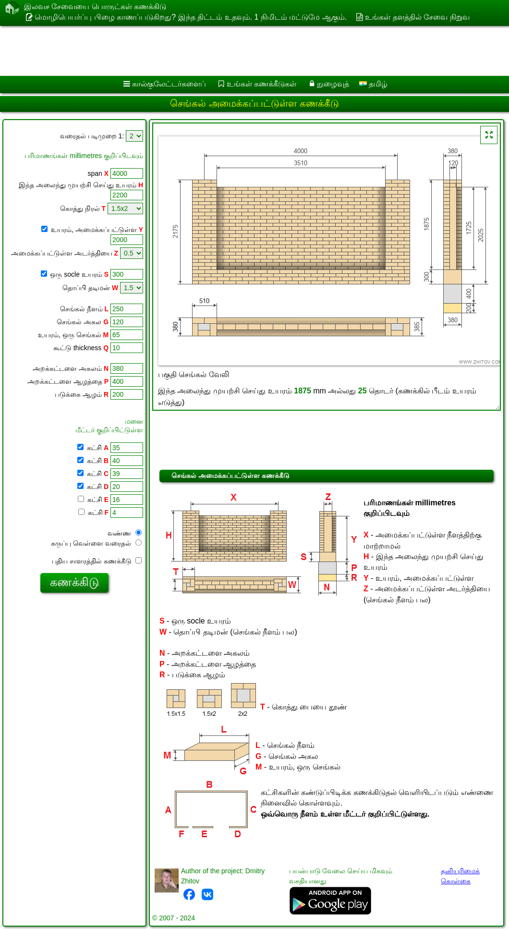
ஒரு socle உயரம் (79, 274)
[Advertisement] (245, 51)
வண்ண (125, 533)
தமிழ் (373, 84)
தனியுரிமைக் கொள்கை (460, 876)
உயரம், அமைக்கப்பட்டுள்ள (96, 229)
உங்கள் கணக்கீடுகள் (261, 84)
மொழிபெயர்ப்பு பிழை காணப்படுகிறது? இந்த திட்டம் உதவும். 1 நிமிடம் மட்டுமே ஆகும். (191, 17)
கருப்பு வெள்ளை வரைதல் (96, 543)
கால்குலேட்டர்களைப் (169, 84)
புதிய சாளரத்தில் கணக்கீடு (97, 561)
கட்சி (97, 448)
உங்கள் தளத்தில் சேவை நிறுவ (417, 17)
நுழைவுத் (333, 84)
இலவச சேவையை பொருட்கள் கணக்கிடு (95, 7)
